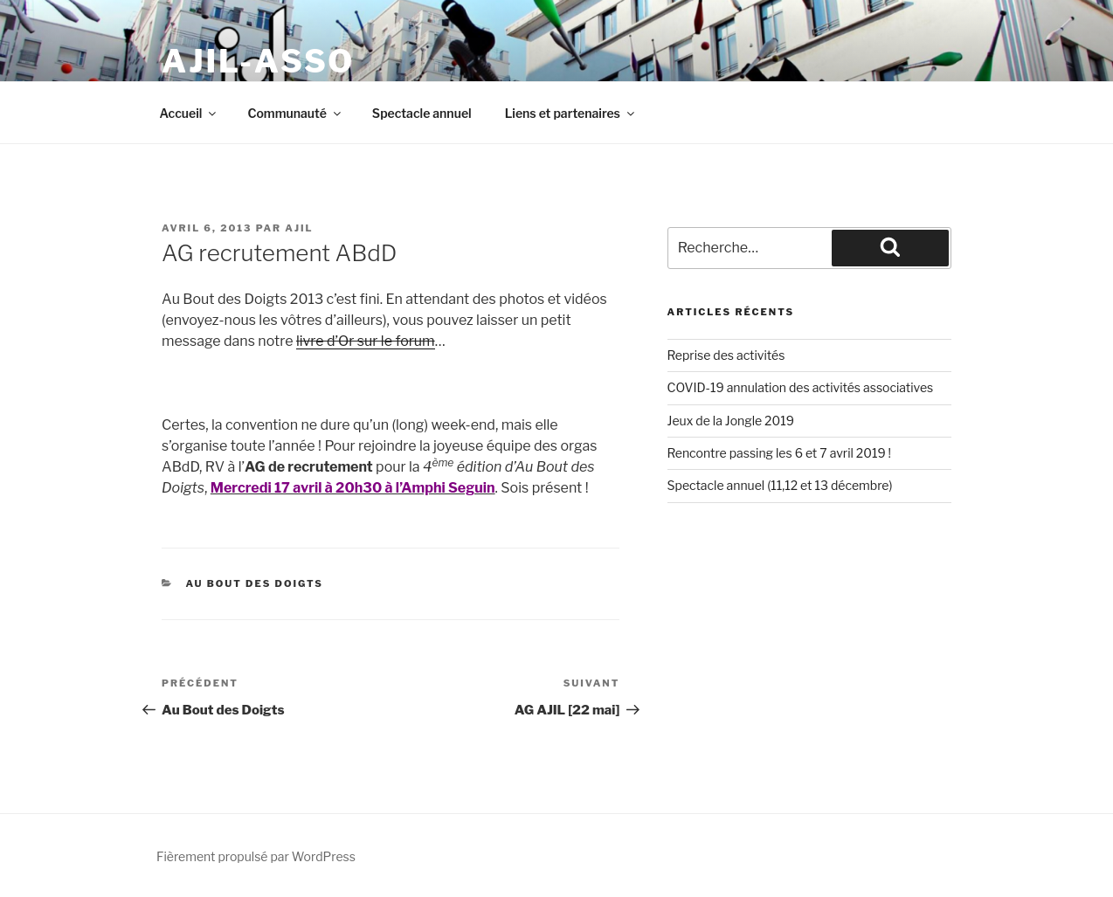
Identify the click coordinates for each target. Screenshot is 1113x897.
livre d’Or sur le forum (365, 341)
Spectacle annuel (422, 113)
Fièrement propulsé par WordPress (256, 856)
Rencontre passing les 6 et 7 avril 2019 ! (779, 452)
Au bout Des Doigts (254, 583)
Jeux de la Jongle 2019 (730, 420)
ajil (299, 228)
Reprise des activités (726, 355)
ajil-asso (258, 61)
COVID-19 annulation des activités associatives (800, 387)
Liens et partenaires (571, 113)
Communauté (294, 113)
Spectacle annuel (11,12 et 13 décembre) (780, 485)
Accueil (189, 113)
